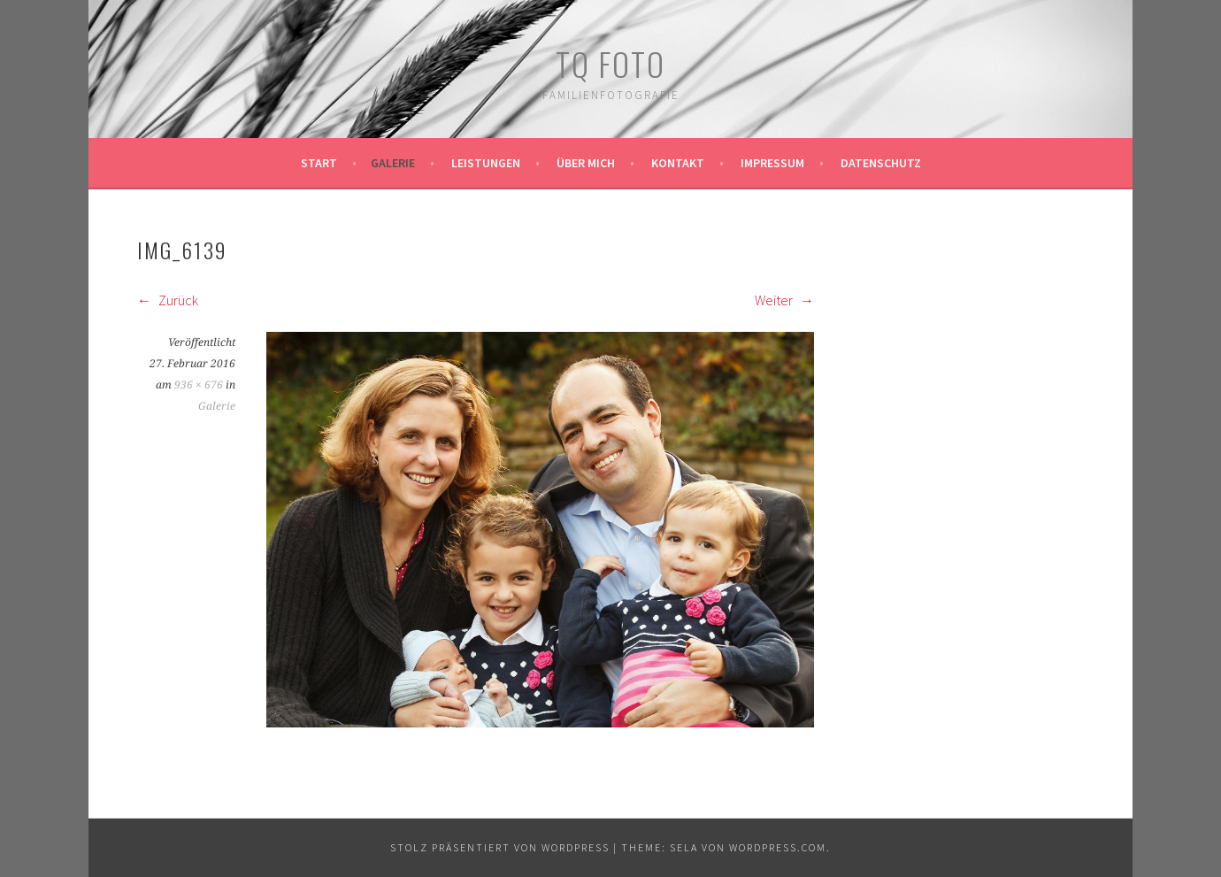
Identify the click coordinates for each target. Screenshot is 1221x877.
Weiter (784, 300)
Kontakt (677, 163)
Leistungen (485, 163)
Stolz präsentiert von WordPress (500, 847)
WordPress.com (777, 847)
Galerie (393, 163)
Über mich (586, 163)
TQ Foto (610, 63)
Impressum (772, 163)
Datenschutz (881, 163)
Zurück (167, 300)
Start (319, 163)
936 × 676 (198, 385)
